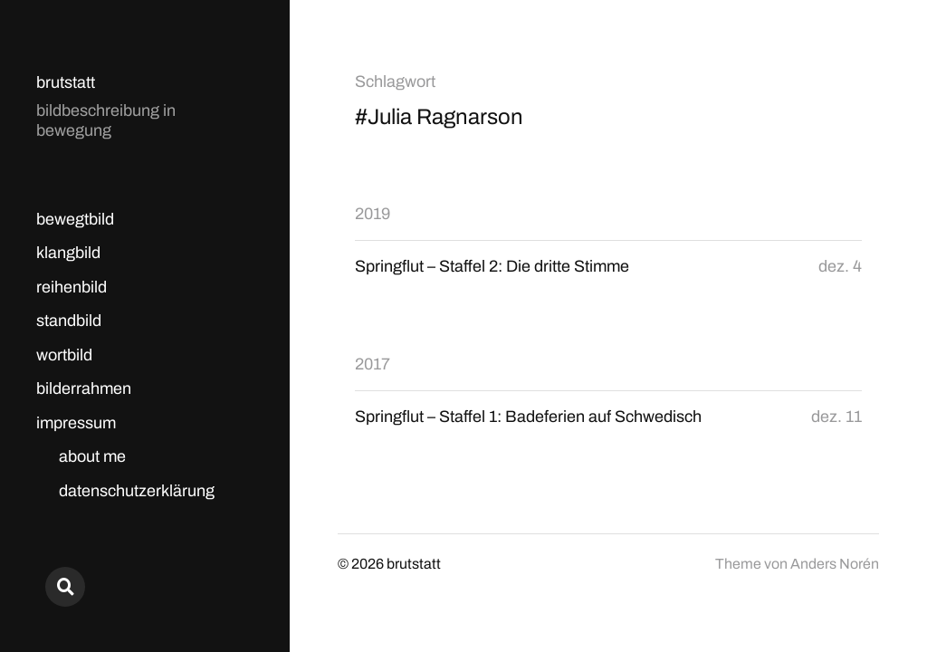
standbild (68, 321)
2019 (372, 214)
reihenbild (71, 287)
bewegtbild (75, 219)
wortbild (64, 355)
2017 (372, 364)
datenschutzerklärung (137, 491)
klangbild (68, 253)
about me (92, 456)
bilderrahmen (83, 388)
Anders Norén (834, 563)
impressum (76, 423)
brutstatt (65, 82)
